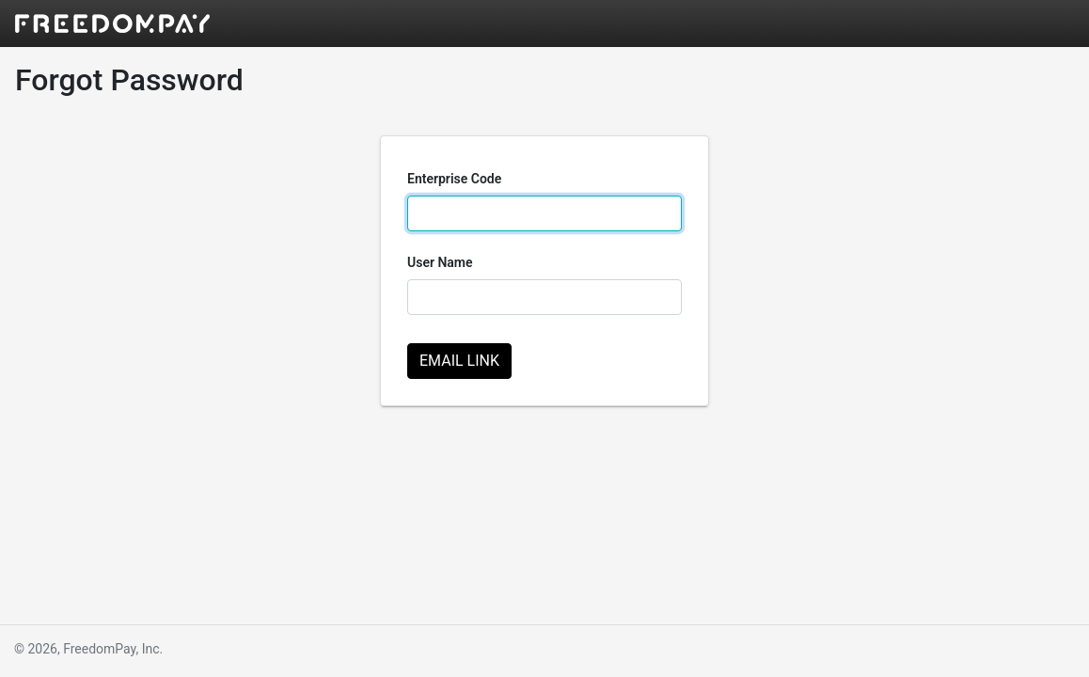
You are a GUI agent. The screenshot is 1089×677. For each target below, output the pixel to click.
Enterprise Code (454, 178)
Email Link (459, 361)
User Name (440, 262)
